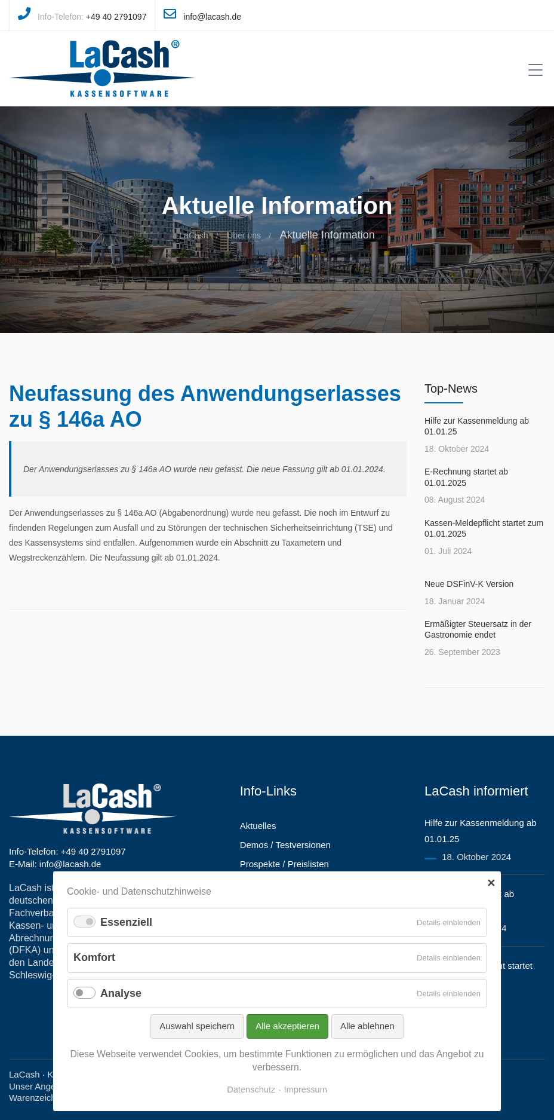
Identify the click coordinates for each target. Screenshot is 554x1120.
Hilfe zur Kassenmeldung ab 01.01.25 (476, 426)
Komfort (94, 957)
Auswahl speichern (197, 1026)
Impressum (305, 1089)
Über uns (244, 235)
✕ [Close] (491, 883)
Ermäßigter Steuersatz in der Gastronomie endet (477, 629)
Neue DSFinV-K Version (468, 584)
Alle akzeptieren (287, 1026)
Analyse (120, 993)
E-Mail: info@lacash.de (55, 864)
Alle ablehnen (367, 1026)
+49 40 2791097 (116, 17)
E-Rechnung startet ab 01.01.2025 (466, 477)
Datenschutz (251, 1089)
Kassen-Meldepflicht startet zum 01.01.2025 (483, 528)
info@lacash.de (212, 17)
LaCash (193, 235)
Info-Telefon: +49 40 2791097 (67, 851)
